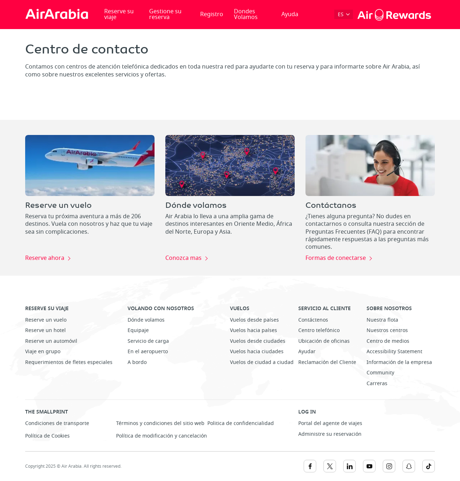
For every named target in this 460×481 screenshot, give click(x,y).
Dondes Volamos (246, 14)
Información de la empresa (399, 362)
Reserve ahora (44, 258)
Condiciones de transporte (57, 423)
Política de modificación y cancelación (161, 436)
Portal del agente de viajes (330, 423)
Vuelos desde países (254, 320)
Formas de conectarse (335, 258)
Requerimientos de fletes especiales (68, 362)
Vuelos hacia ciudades (257, 351)
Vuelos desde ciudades (257, 341)
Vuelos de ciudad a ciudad (262, 362)
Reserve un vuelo (45, 320)
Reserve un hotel (45, 330)
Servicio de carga (148, 341)
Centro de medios (388, 341)
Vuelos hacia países (253, 330)
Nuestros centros (387, 330)
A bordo (137, 362)
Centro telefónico (319, 330)
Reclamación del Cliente (327, 362)
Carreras (377, 383)
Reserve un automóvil (51, 341)
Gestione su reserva (165, 14)
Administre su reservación (330, 434)
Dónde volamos (146, 320)
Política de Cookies (47, 436)
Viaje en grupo (42, 351)
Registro (211, 14)
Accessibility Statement (394, 351)
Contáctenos (313, 320)
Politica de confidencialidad (240, 423)
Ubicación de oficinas (324, 341)
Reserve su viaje (119, 14)
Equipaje (138, 330)
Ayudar (307, 351)
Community (380, 373)
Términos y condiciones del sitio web (160, 423)
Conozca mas (183, 258)
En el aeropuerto (148, 351)
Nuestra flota (382, 320)
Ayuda (289, 14)
